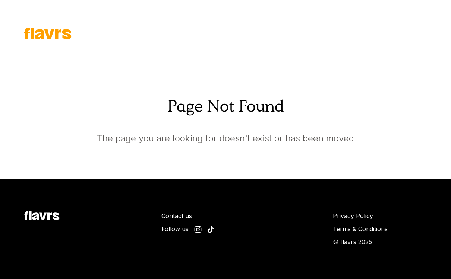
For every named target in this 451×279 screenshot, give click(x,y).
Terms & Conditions (360, 228)
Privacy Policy (353, 215)
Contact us (176, 215)
